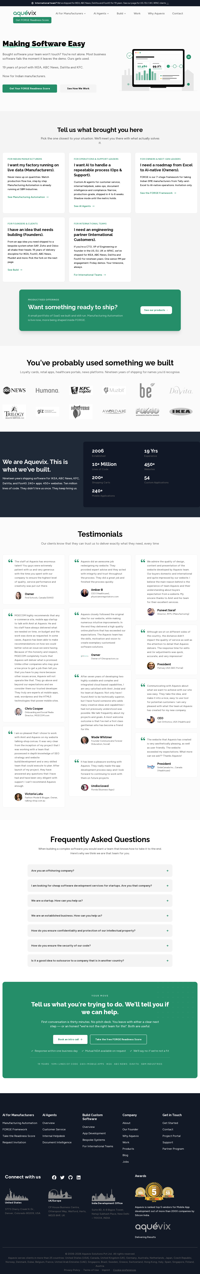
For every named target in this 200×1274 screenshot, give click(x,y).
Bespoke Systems (93, 1140)
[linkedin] (78, 1177)
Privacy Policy (72, 1270)
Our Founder (130, 1129)
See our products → (156, 310)
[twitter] (62, 1177)
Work (137, 13)
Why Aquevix (156, 13)
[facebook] (54, 1177)
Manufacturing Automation (19, 1123)
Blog (125, 1155)
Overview (48, 1123)
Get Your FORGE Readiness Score (30, 88)
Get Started (170, 1123)
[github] (70, 1177)
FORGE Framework (14, 1129)
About (126, 1123)
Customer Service (54, 1129)
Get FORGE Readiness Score (32, 20)
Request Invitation (14, 1142)
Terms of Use (91, 1270)
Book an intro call (70, 1039)
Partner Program (173, 1148)
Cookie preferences (124, 1270)
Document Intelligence (57, 1142)
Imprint (106, 1270)
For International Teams (97, 1146)
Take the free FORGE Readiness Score (118, 1039)
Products (128, 1148)
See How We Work (78, 88)
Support (167, 1142)
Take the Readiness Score (18, 1136)
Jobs (125, 1161)
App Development (94, 1133)
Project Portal (171, 1136)
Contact (177, 13)
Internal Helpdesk (53, 1136)
